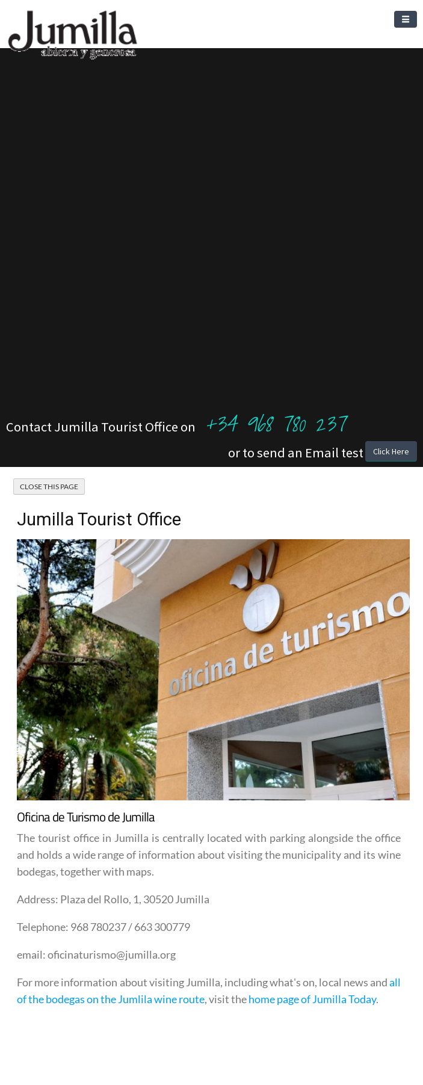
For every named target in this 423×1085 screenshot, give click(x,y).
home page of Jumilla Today (312, 999)
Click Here (391, 451)
